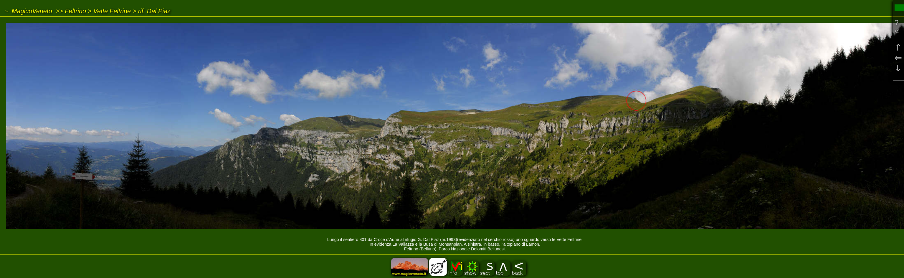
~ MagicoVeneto (28, 11)
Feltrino (75, 11)
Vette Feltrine (112, 11)
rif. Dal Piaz (154, 11)
